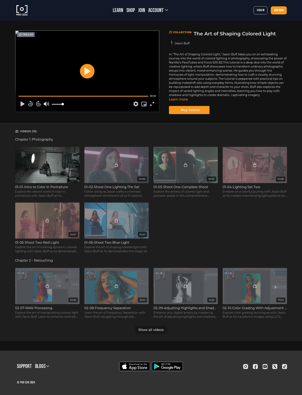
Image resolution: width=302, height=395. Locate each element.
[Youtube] (265, 366)
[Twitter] (274, 366)
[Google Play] (167, 366)
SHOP (130, 10)
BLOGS (42, 366)
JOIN (141, 10)
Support (24, 366)
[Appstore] (134, 366)
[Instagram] (245, 366)
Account (158, 10)
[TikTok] (284, 366)
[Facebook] (255, 366)
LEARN (118, 10)
